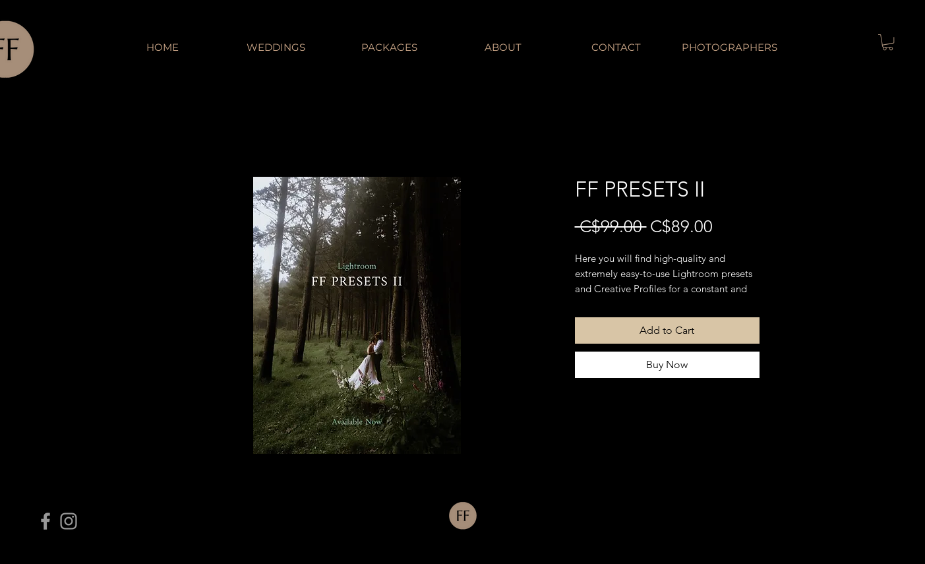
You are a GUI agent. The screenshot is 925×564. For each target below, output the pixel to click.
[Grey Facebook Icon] (45, 521)
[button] (887, 42)
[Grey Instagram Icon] (68, 521)
